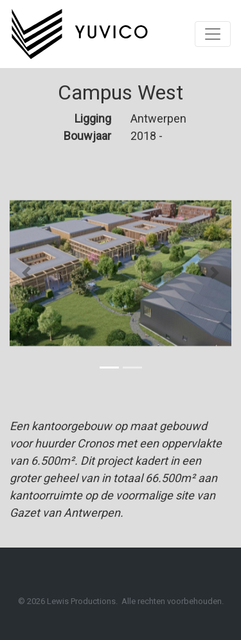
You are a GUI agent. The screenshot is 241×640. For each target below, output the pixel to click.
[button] (26, 272)
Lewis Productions (81, 601)
